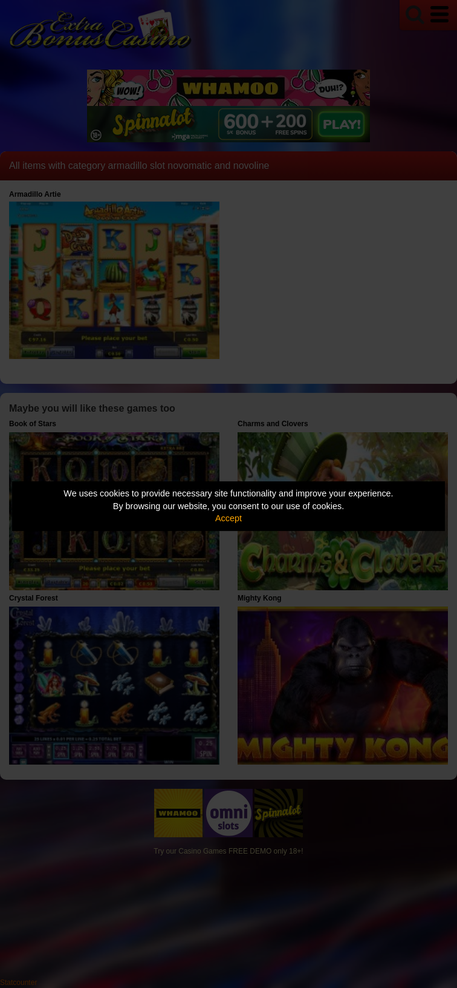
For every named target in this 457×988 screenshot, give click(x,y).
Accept (228, 518)
